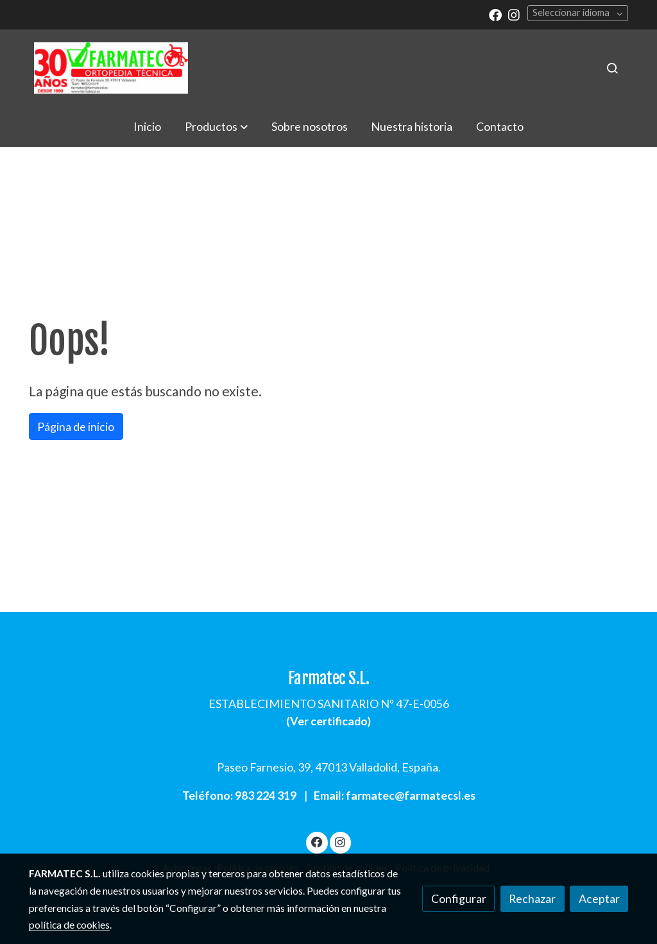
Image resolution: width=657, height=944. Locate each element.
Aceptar (599, 898)
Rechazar (532, 898)
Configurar (458, 898)
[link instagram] (514, 14)
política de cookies (69, 925)
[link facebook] (495, 14)
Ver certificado (329, 721)
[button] (216, 126)
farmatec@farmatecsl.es (410, 795)
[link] (111, 68)
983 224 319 (265, 795)
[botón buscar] (612, 68)
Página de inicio (75, 426)
